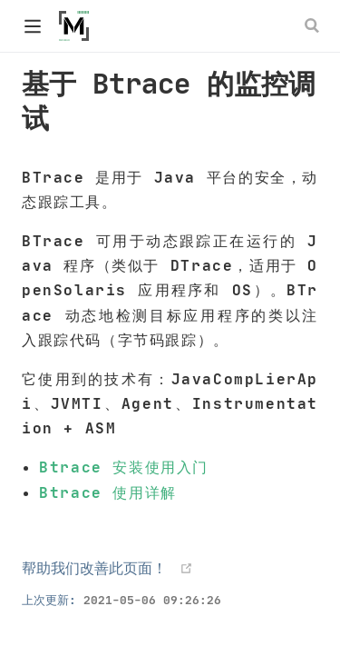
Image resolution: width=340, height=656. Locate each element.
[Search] (314, 25)
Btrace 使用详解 (108, 492)
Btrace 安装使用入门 (124, 467)
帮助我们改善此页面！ (94, 568)
